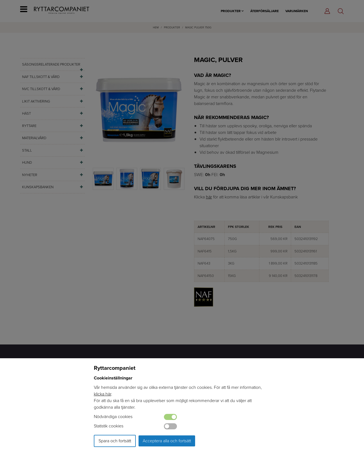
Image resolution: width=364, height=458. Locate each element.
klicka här (102, 394)
